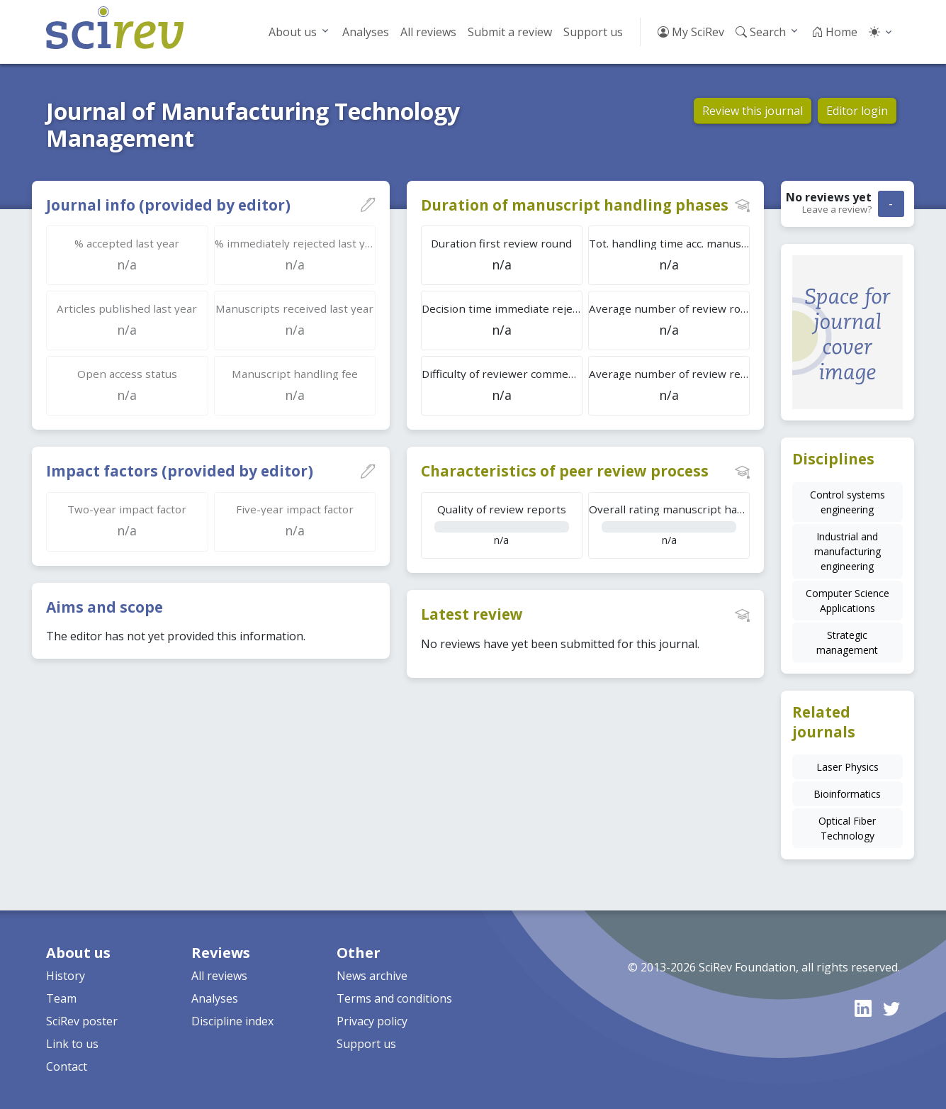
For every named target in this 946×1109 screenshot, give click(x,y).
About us (293, 32)
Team (61, 998)
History (65, 975)
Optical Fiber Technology (847, 828)
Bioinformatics (847, 794)
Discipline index (232, 1021)
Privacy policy (372, 1021)
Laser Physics (847, 767)
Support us (593, 32)
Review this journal (752, 110)
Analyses (365, 32)
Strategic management (847, 642)
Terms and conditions (394, 998)
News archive (372, 975)
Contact (66, 1066)
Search (761, 32)
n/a (502, 524)
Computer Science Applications (847, 600)
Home (834, 32)
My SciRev (691, 32)
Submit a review (510, 32)
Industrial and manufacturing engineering (847, 551)
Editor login (857, 110)
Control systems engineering (847, 502)
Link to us (72, 1044)
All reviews (428, 32)
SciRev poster (82, 1021)
